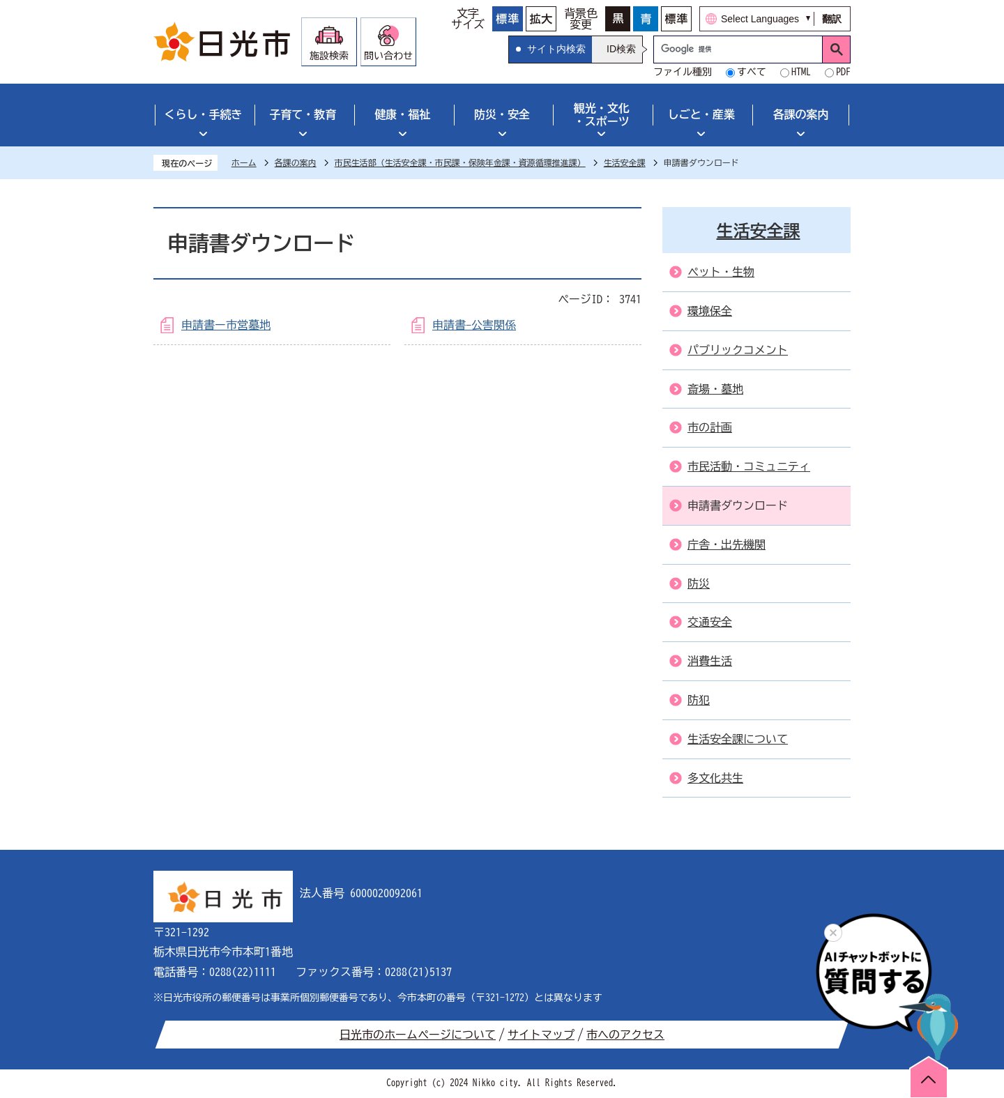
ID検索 (621, 48)
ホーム (244, 162)
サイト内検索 (556, 48)
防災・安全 (502, 114)
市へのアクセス (625, 1034)
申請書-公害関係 (474, 324)
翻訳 (832, 18)
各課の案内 (801, 114)
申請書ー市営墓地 (226, 324)
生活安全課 (625, 162)
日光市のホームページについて (418, 1034)
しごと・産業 (701, 114)
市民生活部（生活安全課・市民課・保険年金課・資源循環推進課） (460, 162)
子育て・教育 (302, 114)
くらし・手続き (203, 114)
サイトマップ (541, 1034)
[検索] (741, 49)
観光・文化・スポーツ (602, 114)
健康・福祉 (402, 114)
